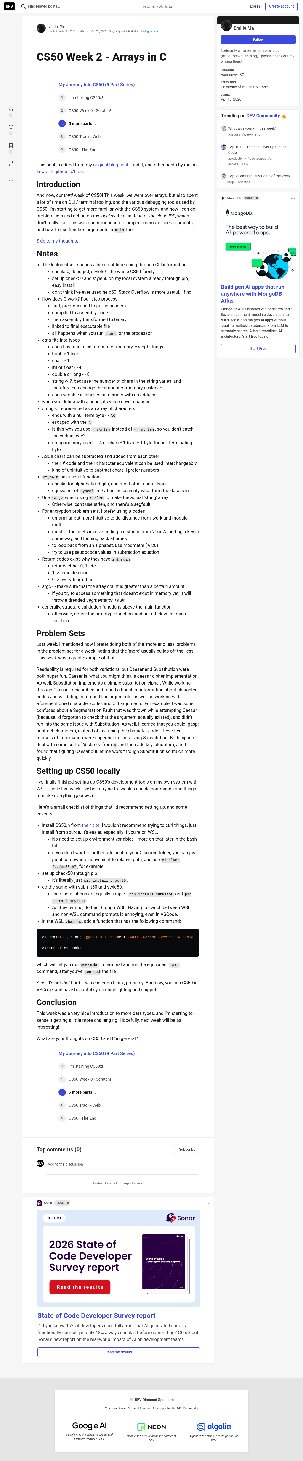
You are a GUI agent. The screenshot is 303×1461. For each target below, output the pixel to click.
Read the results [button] (118, 1352)
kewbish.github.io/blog (60, 171)
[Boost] (11, 163)
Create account (281, 6)
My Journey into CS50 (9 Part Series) (96, 84)
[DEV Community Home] (9, 6)
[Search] (23, 6)
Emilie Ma (56, 26)
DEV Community (263, 115)
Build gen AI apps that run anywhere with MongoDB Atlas (252, 294)
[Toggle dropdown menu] (207, 1203)
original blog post (110, 164)
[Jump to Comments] (11, 129)
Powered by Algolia (157, 6)
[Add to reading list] (11, 148)
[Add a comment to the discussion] (122, 1167)
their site (90, 825)
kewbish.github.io (147, 31)
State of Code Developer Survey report (96, 1316)
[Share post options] (11, 180)
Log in (255, 6)
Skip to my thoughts (57, 241)
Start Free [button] (258, 348)
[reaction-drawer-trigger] (11, 111)
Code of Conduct (105, 1183)
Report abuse (132, 1183)
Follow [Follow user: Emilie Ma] (258, 39)
